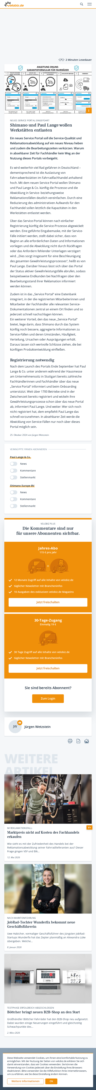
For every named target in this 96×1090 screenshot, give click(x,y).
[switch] (13, 464)
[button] (51, 1081)
